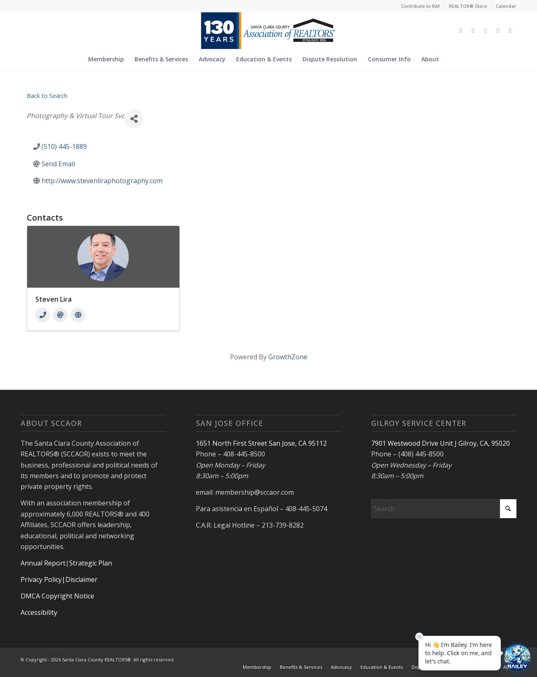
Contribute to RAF (420, 6)
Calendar (506, 6)
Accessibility (39, 612)
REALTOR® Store (468, 6)
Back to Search (47, 96)
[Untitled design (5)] (268, 30)
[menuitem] (421, 6)
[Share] (134, 118)
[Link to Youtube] (510, 30)
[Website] (78, 315)
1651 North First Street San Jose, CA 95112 (261, 443)
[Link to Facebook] (473, 30)
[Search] (449, 59)
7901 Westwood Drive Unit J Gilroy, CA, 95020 (440, 443)
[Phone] (42, 315)
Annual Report (43, 563)
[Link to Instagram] (485, 30)
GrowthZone (287, 356)
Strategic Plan (90, 563)
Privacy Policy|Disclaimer (59, 579)
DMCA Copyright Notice (57, 595)
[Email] (60, 315)
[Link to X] (461, 30)
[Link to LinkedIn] (498, 30)
